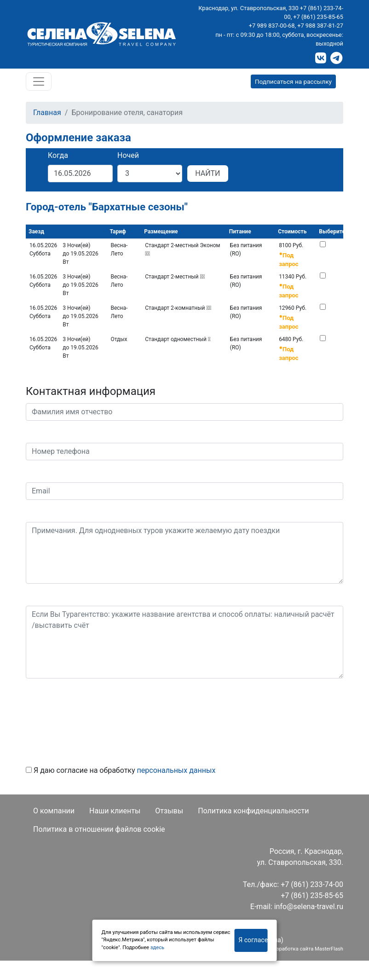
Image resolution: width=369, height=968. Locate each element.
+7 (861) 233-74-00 (312, 884)
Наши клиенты (114, 810)
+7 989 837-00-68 (272, 25)
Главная (47, 112)
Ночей (128, 155)
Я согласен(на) (252, 940)
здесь (157, 948)
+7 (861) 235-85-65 (318, 16)
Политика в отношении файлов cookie (99, 829)
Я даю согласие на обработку (120, 770)
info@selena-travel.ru (308, 906)
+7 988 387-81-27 (320, 25)
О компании (54, 810)
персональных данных (176, 770)
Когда (58, 155)
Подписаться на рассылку (293, 81)
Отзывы (169, 810)
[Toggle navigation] (39, 81)
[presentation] (96, 718)
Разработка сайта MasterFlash (307, 949)
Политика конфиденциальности (253, 810)
